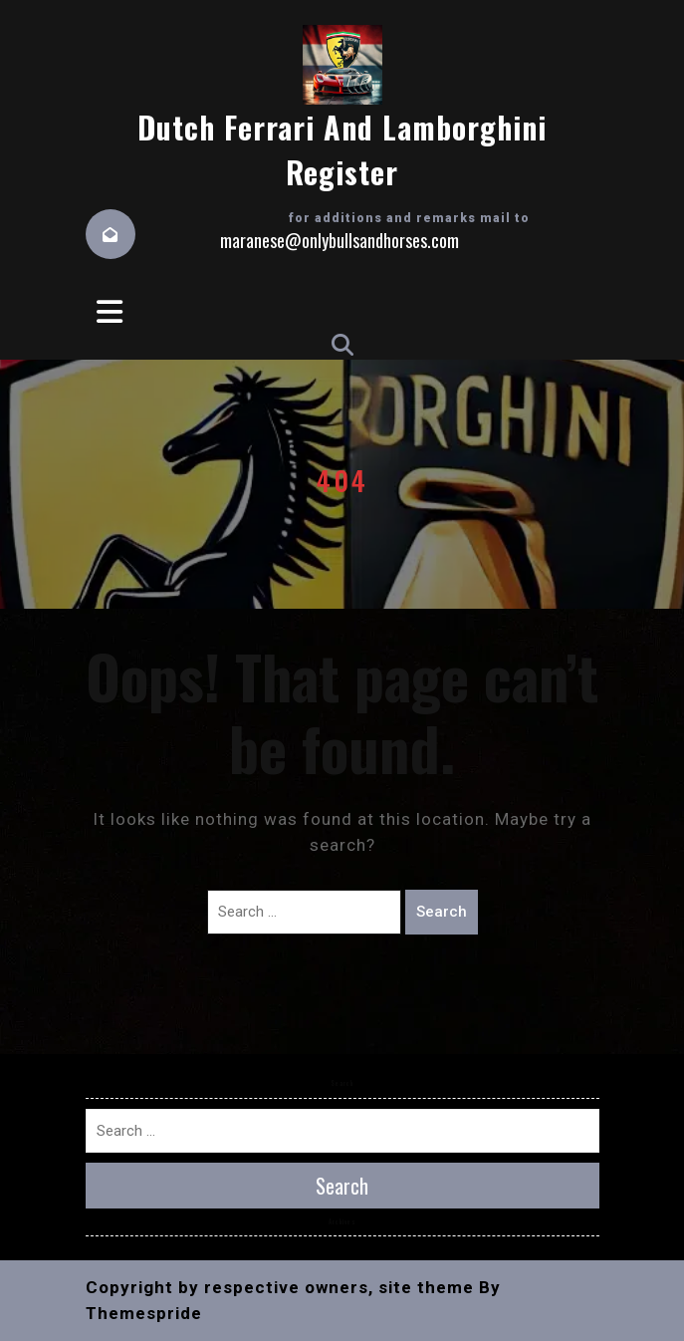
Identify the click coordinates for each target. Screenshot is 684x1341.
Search (441, 912)
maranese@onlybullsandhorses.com (339, 240)
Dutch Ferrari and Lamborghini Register (342, 149)
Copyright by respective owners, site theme (280, 1287)
